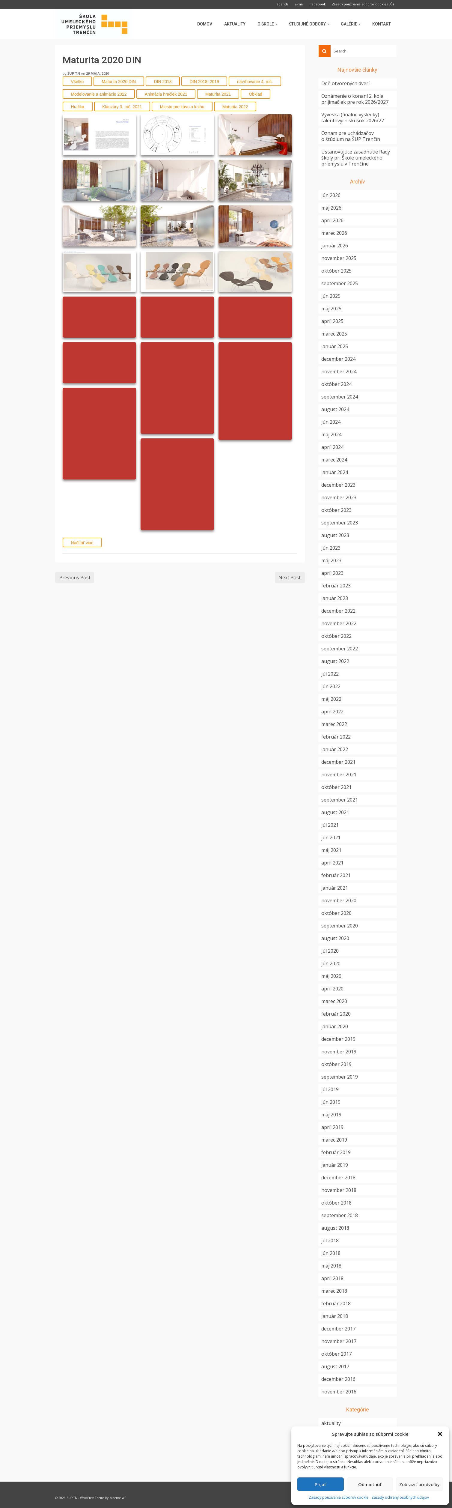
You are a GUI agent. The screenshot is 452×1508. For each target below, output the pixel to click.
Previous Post (75, 577)
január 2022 (334, 749)
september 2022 (339, 648)
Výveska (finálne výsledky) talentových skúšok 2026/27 (352, 117)
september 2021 (339, 799)
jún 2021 (330, 837)
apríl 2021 (332, 862)
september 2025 (339, 283)
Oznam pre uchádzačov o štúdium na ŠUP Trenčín (350, 136)
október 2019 (336, 1064)
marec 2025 (334, 333)
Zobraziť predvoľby (419, 1484)
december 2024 (338, 359)
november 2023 (338, 497)
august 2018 (335, 1228)
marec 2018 (334, 1291)
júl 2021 (330, 825)
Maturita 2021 (218, 94)
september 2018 (339, 1215)
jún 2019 (330, 1102)
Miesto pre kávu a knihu (182, 106)
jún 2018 (330, 1253)
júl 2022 (330, 673)
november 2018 (338, 1190)
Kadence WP (117, 1498)
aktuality (331, 1423)
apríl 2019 (332, 1127)
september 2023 (339, 522)
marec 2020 (334, 1001)
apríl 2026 (332, 220)
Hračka (77, 106)
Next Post (289, 577)
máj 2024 (331, 434)
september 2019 (339, 1077)
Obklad (255, 94)
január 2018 (334, 1316)
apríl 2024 (332, 447)
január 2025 (334, 346)
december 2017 (338, 1328)
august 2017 (335, 1366)
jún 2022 (330, 686)
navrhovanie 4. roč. (255, 81)
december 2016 (338, 1379)
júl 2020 (330, 951)
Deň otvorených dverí (345, 83)
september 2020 (339, 925)
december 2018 (338, 1177)
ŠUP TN (73, 73)
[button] (440, 1434)
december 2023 (338, 485)
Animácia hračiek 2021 (166, 94)
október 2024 (336, 384)
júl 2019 (330, 1089)
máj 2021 (331, 850)
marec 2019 (334, 1139)
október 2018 (336, 1202)
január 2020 (334, 1026)
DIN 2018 (162, 81)
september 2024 (339, 396)
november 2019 (338, 1051)
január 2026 (334, 245)
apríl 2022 (332, 711)
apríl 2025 (332, 321)
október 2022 (336, 636)
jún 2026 (330, 195)
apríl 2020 (332, 988)
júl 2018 (330, 1240)
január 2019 (334, 1165)
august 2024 (335, 409)
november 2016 (338, 1391)
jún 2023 (330, 548)
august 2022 (335, 661)
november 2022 (338, 623)
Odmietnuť (370, 1484)
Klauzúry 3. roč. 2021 (122, 106)
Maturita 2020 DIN (119, 81)
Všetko (77, 81)
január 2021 (334, 888)
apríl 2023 (332, 573)
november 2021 (338, 774)
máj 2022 (331, 699)
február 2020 (336, 1014)
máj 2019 (331, 1114)
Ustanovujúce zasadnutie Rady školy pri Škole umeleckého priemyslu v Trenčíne (355, 157)
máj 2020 (331, 976)
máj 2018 (331, 1265)
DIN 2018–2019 (204, 81)
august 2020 (335, 938)
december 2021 (338, 762)
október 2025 (336, 270)
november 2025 (338, 258)
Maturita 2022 (235, 106)
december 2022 (338, 611)
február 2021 (336, 875)
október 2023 (336, 510)
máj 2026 (331, 208)
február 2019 (336, 1152)
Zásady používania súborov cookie (338, 1497)
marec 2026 (334, 233)
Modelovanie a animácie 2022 (99, 94)
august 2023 (335, 535)
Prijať (320, 1484)
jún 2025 (330, 296)
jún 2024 (330, 422)
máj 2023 (331, 560)
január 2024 (334, 472)
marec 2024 (334, 459)
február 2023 (336, 585)
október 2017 (336, 1354)
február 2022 (336, 736)
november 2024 (338, 371)
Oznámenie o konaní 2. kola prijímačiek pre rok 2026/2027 (354, 99)
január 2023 (334, 598)
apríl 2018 (332, 1278)
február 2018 (336, 1303)
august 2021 (335, 812)
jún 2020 (330, 963)
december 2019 (338, 1039)
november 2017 (338, 1341)
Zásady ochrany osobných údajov (400, 1497)
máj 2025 (331, 308)
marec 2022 (334, 724)
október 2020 (336, 913)
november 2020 (338, 900)
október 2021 (336, 787)
